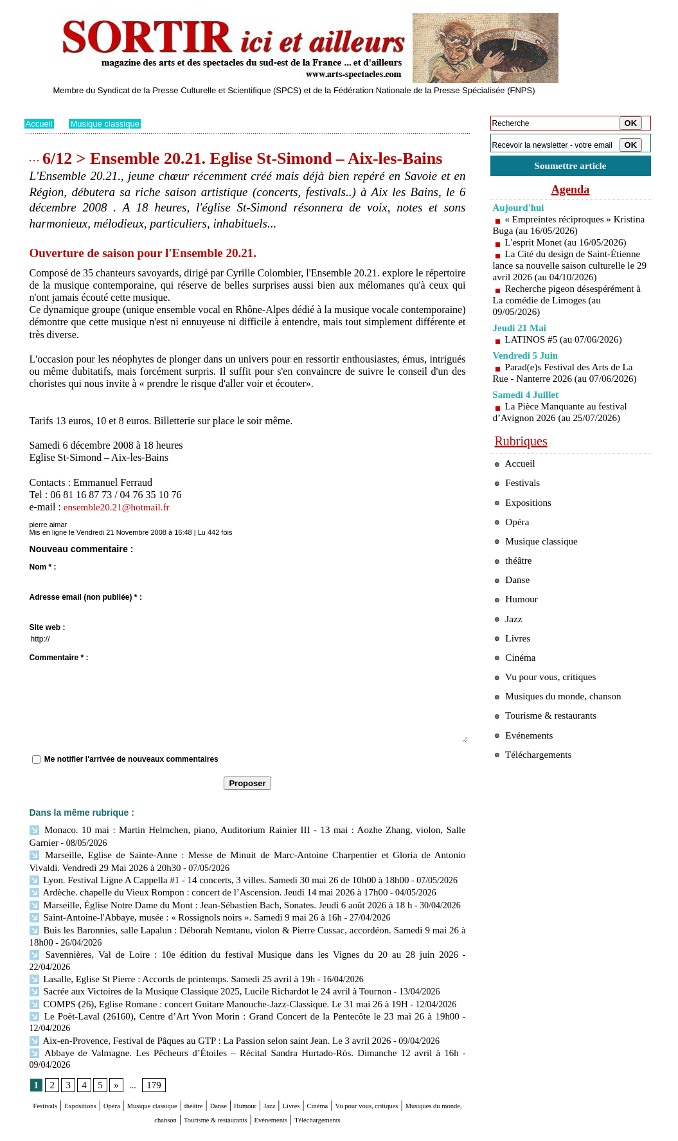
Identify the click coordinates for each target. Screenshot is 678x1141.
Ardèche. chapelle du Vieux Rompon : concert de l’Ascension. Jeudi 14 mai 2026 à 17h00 (198, 889)
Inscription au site (148, 1131)
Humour (331, 1059)
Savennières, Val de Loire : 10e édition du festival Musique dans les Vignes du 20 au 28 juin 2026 (213, 947)
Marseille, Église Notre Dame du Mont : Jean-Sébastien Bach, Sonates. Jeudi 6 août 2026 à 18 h (210, 900)
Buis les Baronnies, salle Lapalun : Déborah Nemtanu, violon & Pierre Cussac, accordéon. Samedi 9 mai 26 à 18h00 (248, 923)
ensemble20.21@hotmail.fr (120, 506)
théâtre (259, 1059)
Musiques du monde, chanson (209, 1071)
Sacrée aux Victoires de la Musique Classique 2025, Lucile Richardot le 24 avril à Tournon (200, 970)
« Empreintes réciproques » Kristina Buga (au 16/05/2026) (556, 227)
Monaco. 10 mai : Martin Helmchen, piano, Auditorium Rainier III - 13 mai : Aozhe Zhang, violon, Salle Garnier (245, 829)
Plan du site (42, 1131)
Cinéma (430, 1059)
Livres (393, 1059)
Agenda (570, 191)
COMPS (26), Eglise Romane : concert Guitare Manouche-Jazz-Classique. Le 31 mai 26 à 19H (208, 982)
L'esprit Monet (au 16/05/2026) (569, 244)
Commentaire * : (59, 657)
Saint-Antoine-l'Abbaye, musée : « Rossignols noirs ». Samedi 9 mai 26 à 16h (177, 912)
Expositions (98, 1059)
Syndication (96, 1131)
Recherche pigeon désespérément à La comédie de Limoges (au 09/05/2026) (567, 314)
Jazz (364, 1059)
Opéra (142, 1059)
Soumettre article (570, 167)
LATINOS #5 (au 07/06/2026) (567, 353)
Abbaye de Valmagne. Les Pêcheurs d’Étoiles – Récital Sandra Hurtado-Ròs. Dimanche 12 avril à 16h (220, 1018)
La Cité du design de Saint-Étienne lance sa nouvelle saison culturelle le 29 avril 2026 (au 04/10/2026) (568, 273)
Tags (188, 1131)
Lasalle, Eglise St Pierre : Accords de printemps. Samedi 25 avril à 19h (164, 959)
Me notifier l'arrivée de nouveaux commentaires (131, 759)
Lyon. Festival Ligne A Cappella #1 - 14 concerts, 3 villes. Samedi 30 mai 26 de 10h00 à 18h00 (208, 876)
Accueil (40, 123)
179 (152, 1038)
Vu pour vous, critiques (552, 719)
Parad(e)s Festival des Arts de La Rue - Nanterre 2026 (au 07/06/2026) (569, 386)
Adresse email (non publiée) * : (86, 597)
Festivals (48, 1059)
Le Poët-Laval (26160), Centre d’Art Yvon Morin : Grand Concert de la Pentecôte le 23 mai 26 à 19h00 (223, 994)
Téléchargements (248, 1084)
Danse (294, 1059)
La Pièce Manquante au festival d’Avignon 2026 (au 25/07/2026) (564, 426)
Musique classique (109, 123)
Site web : (48, 627)
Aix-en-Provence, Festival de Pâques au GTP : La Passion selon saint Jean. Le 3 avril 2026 (200, 1006)
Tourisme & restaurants (325, 1071)
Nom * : (43, 566)
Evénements (405, 1071)
